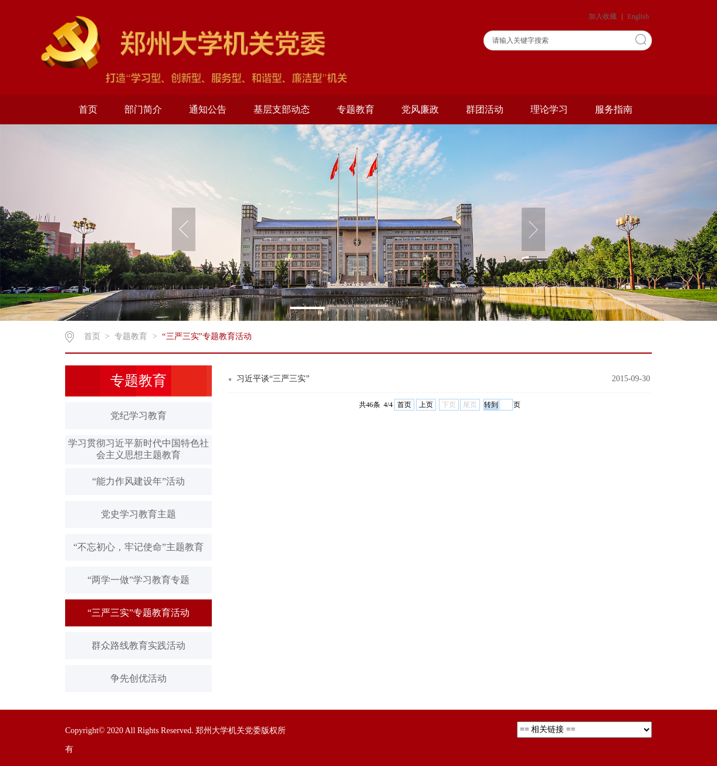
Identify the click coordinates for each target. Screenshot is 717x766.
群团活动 (484, 109)
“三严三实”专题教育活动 (206, 336)
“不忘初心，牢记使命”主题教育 (138, 547)
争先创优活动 (138, 678)
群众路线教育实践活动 (138, 645)
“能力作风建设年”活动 (138, 481)
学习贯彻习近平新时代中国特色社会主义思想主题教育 (138, 449)
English (638, 16)
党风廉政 (420, 109)
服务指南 (614, 109)
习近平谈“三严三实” (272, 378)
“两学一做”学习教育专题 (138, 580)
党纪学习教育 (138, 416)
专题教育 (355, 109)
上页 (426, 405)
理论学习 (549, 109)
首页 (88, 109)
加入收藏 (603, 16)
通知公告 (207, 109)
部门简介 (143, 109)
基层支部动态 (281, 109)
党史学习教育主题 (138, 514)
